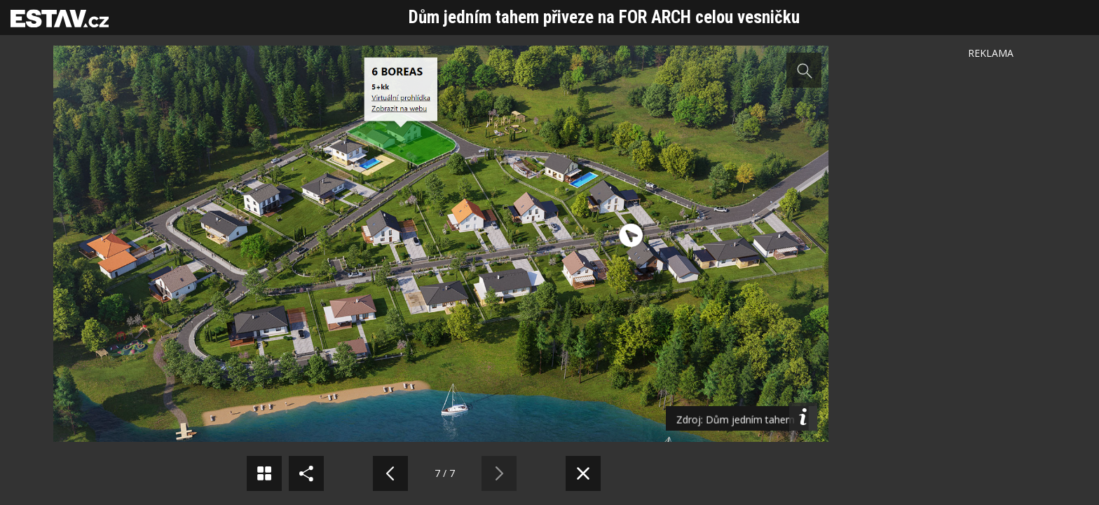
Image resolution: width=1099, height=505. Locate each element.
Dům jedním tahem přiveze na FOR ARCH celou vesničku (604, 17)
